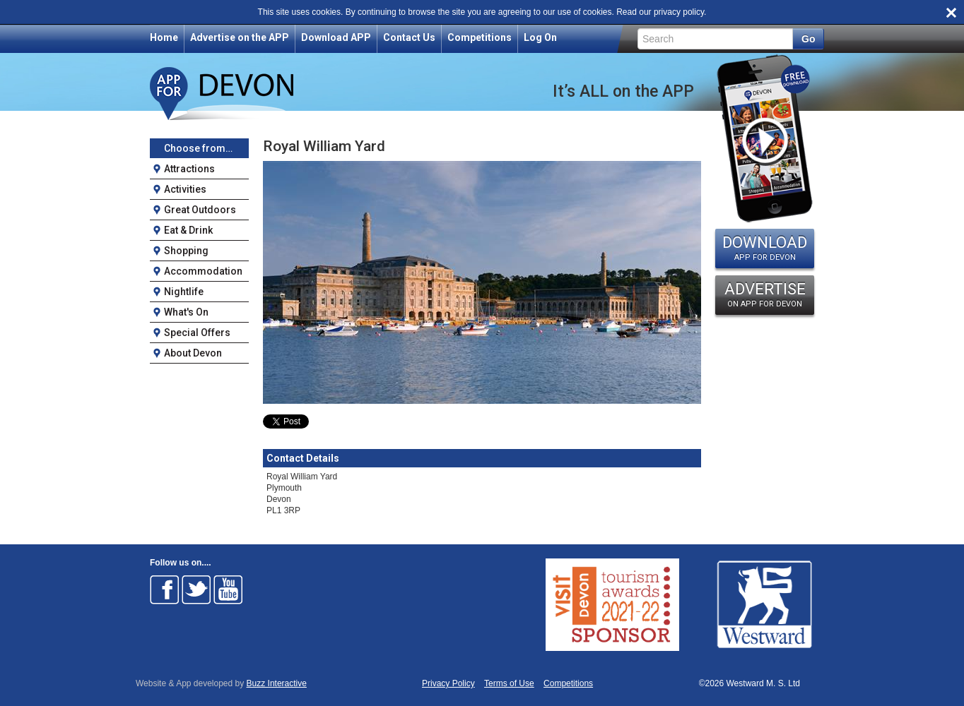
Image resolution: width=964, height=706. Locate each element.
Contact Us (409, 37)
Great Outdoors (200, 209)
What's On (186, 312)
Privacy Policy (448, 683)
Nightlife (184, 291)
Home (164, 37)
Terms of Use (509, 683)
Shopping (186, 250)
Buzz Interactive (277, 683)
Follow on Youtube (228, 589)
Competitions (479, 37)
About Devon (193, 353)
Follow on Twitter (196, 589)
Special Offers (197, 332)
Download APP (336, 37)
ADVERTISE (764, 294)
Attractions (189, 168)
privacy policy (679, 12)
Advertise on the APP (239, 37)
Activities (185, 189)
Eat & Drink (188, 230)
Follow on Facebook (165, 589)
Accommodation (203, 271)
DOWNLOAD (764, 248)
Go (808, 38)
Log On (540, 37)
